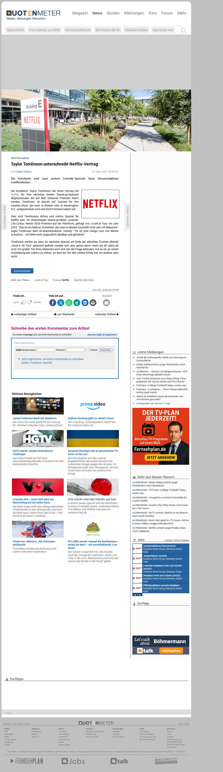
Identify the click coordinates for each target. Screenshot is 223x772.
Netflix (15, 194)
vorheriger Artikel (23, 314)
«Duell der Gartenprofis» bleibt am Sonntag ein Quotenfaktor (161, 359)
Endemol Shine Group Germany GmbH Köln (157, 548)
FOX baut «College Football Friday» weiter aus (161, 385)
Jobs (169, 734)
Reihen (34, 734)
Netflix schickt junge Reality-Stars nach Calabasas (159, 529)
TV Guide (97, 751)
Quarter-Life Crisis (84, 279)
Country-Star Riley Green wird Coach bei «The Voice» (160, 506)
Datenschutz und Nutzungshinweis (174, 740)
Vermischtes (64, 734)
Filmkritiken (49, 751)
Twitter (7, 745)
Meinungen (134, 13)
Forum (167, 13)
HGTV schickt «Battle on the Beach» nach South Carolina (160, 514)
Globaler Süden (136, 30)
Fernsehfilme (119, 751)
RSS (6, 731)
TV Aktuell (23, 751)
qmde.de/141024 (111, 289)
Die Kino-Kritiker (146, 734)
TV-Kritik (116, 734)
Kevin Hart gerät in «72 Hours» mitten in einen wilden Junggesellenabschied (160, 522)
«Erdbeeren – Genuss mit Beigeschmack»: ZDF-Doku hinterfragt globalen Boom (162, 373)
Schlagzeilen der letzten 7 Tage (153, 403)
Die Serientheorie (77, 30)
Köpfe (61, 742)
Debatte (116, 731)
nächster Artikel (107, 314)
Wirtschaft (63, 737)
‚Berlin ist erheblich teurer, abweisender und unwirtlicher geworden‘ (159, 398)
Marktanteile (91, 734)
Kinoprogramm (146, 751)
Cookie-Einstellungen (176, 744)
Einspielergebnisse (148, 737)
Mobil (6, 737)
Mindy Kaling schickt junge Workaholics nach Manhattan (160, 366)
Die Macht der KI (108, 30)
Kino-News (144, 731)
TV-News (62, 731)
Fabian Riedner (24, 171)
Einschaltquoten (85, 751)
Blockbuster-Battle (147, 739)
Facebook (8, 742)
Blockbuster (107, 751)
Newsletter (8, 734)
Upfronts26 (15, 30)
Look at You (41, 279)
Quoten (113, 13)
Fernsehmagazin (35, 751)
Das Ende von (163, 30)
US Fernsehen (62, 751)
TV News (72, 751)
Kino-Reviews (118, 737)
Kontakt (170, 737)
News (97, 13)
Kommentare (22, 271)
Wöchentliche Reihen (95, 731)
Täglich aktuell (92, 737)
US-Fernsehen (65, 745)
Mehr (181, 13)
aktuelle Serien (132, 751)
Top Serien (180, 751)
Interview (35, 737)
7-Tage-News (10, 739)
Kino (153, 13)
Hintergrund (36, 731)
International (64, 739)
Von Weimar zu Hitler (44, 30)
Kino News (12, 751)
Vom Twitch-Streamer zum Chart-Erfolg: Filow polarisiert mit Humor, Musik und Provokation (161, 380)
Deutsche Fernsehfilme (164, 751)
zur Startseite (64, 314)
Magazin (80, 13)
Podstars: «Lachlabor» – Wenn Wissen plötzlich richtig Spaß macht (162, 391)
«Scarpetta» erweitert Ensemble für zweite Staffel (159, 499)
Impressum (172, 747)
